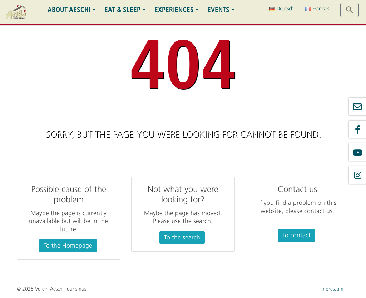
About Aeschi (69, 10)
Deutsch (281, 9)
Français (317, 9)
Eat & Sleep (122, 10)
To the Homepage (68, 245)
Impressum (331, 289)
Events (218, 10)
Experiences (174, 10)
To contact (296, 235)
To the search (182, 237)
